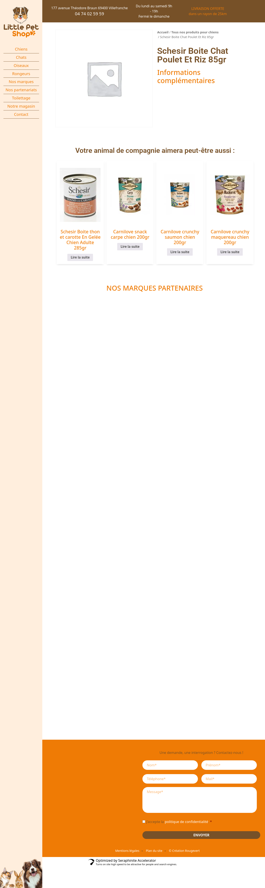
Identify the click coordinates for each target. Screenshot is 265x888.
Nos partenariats (21, 89)
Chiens (21, 49)
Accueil (163, 32)
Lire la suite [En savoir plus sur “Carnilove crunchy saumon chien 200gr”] (179, 252)
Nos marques (21, 81)
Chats (21, 57)
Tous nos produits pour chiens (195, 32)
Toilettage (21, 98)
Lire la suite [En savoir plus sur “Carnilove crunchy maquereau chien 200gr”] (230, 252)
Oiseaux (21, 65)
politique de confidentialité (186, 821)
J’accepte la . (179, 821)
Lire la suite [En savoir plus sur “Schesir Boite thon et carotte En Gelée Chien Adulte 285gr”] (80, 257)
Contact (21, 114)
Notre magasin (21, 106)
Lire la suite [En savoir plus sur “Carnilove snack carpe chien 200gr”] (130, 246)
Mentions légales (127, 851)
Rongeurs (21, 73)
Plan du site (154, 851)
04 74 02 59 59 (89, 14)
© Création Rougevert (184, 851)
